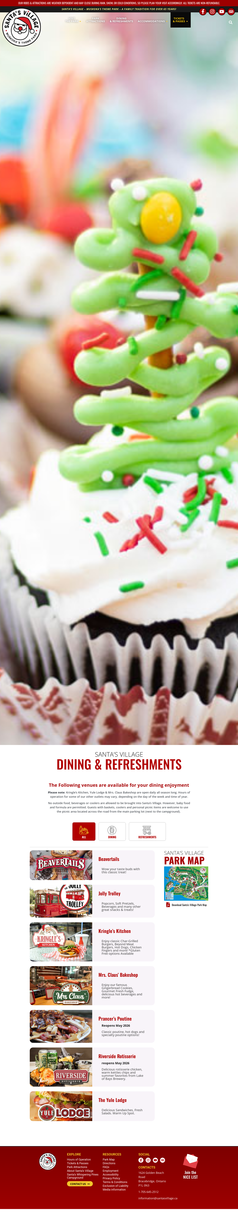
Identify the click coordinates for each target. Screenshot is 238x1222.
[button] (230, 22)
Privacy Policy (111, 1178)
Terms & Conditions (115, 1182)
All (84, 837)
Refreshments (147, 837)
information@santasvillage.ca (157, 1198)
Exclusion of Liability (115, 1185)
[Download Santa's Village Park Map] (168, 904)
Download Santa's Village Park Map (189, 905)
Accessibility (111, 1174)
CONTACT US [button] (78, 1184)
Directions (109, 1163)
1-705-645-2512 (148, 1192)
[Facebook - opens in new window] (203, 11)
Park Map (109, 1159)
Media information (114, 1189)
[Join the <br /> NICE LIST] (190, 1161)
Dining (112, 837)
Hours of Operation (79, 1159)
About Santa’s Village (80, 1170)
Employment (110, 1170)
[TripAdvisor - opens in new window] (231, 11)
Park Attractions (77, 1167)
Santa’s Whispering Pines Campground (82, 1176)
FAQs (106, 1167)
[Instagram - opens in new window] (212, 11)
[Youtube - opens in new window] (221, 11)
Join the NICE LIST (190, 1174)
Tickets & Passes (77, 1163)
